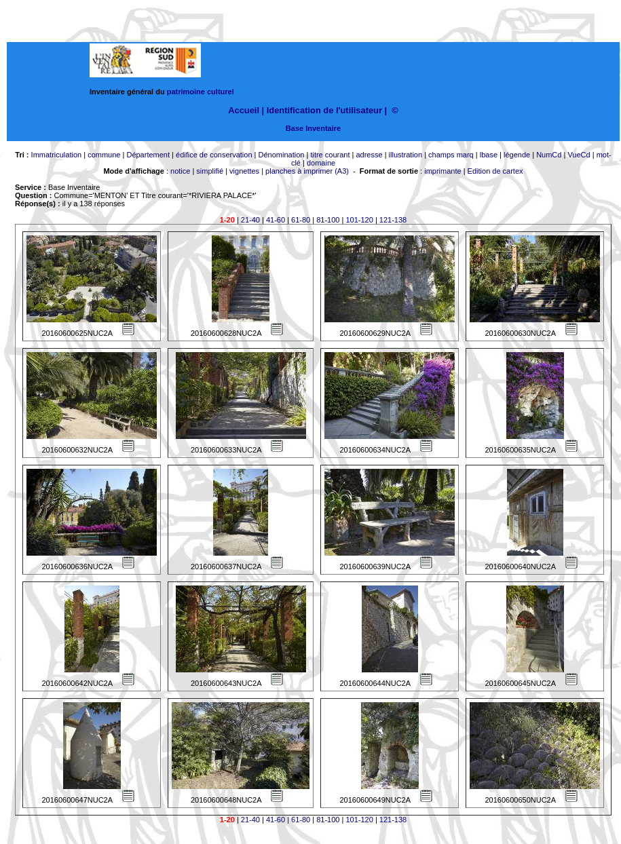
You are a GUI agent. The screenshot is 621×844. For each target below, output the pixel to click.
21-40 (250, 220)
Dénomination (282, 155)
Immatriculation (56, 155)
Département (148, 155)
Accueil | (246, 110)
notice (180, 171)
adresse (369, 155)
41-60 (275, 220)
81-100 (327, 220)
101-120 (359, 220)
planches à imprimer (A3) (307, 171)
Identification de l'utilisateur (324, 110)
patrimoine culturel (200, 92)
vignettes (244, 171)
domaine (321, 163)
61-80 (300, 220)
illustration (406, 155)
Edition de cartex (495, 171)
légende (517, 155)
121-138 (393, 220)
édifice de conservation (214, 155)
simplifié (209, 171)
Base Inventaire (313, 128)
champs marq (451, 155)
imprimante (442, 171)
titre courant (330, 155)
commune (104, 155)
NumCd (548, 155)
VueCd (578, 155)
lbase (488, 155)
